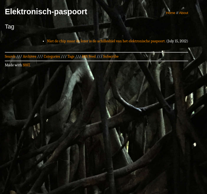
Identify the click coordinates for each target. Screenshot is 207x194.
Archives (29, 56)
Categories (52, 56)
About (183, 13)
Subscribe (111, 56)
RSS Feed (89, 56)
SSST (26, 65)
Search (10, 56)
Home (170, 13)
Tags (70, 56)
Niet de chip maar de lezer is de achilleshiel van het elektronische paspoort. (106, 41)
